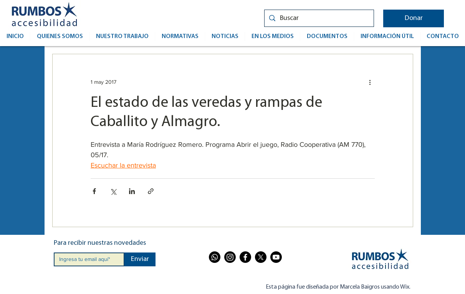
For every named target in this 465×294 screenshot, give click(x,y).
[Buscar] (318, 18)
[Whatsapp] (214, 257)
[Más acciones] (370, 81)
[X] (260, 257)
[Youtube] (276, 257)
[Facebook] (245, 257)
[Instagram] (230, 257)
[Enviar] (140, 259)
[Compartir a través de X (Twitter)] (113, 191)
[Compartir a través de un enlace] (150, 191)
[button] (413, 18)
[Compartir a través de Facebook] (94, 191)
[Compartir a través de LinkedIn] (132, 191)
